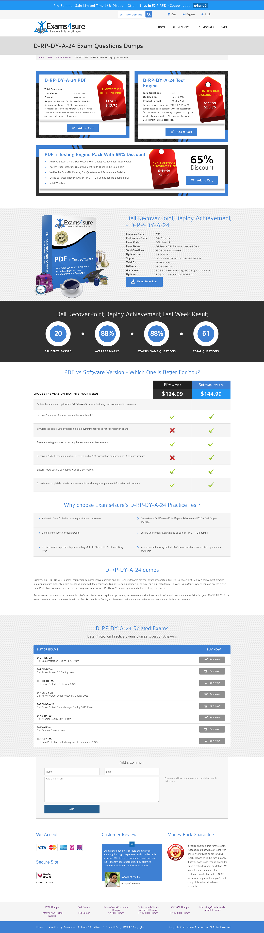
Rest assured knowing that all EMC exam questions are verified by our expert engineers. (182, 549)
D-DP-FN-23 (44, 739)
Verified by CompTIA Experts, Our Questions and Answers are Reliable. (88, 172)
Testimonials (205, 27)
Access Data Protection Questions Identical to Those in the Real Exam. (87, 167)
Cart (224, 27)
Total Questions (206, 351)
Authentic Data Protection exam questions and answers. (72, 518)
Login (206, 14)
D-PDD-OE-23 (45, 681)
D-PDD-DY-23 (45, 669)
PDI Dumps (84, 913)
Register (189, 14)
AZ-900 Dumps (116, 913)
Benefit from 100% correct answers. (61, 532)
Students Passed (58, 351)
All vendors (180, 27)
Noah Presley (130, 877)
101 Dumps (84, 907)
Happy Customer (130, 883)
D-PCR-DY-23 (45, 692)
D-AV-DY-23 (44, 716)
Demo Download (147, 281)
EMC (50, 57)
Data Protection (63, 57)
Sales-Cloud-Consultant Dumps (116, 909)
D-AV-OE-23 (44, 727)
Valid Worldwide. (59, 183)
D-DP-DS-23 (44, 658)
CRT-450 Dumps (180, 907)
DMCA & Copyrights (133, 927)
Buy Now (214, 659)
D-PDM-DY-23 (45, 704)
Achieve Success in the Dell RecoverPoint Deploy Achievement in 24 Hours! (90, 161)
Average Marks (107, 351)
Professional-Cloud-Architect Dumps (148, 909)
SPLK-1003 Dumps (148, 913)
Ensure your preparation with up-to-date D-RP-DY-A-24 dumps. (174, 532)
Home (162, 27)
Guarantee (69, 927)
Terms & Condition (90, 927)
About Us (53, 927)
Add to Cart (86, 128)
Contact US (112, 927)
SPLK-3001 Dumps (180, 913)
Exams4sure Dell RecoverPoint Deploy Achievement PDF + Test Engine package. (179, 520)
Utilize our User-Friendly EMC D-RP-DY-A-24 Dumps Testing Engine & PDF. (90, 177)
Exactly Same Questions (156, 351)
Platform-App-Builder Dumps (52, 914)
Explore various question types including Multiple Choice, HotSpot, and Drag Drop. (82, 549)
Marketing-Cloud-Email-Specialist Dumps (212, 909)
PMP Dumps (52, 907)
